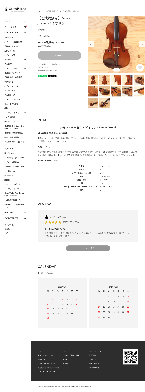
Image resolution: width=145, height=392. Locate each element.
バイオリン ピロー (11, 189)
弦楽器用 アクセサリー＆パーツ (15, 205)
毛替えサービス (10, 37)
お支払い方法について (46, 363)
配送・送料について (46, 355)
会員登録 (8, 229)
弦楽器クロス (9, 121)
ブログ (65, 351)
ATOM (65, 363)
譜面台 (7, 180)
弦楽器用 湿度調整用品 (13, 133)
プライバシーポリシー (46, 372)
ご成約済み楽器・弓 (12, 200)
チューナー (8, 175)
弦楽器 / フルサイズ (12, 73)
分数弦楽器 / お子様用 (13, 77)
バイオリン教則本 (11, 162)
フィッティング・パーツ (14, 158)
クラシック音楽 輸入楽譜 (14, 166)
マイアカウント (10, 225)
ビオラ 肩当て (10, 117)
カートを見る (15, 27)
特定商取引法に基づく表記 (48, 368)
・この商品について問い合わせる (49, 64)
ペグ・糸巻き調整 (11, 137)
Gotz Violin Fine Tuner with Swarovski (14, 194)
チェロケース (9, 95)
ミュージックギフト (12, 184)
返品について (43, 359)
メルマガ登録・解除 (71, 355)
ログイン (8, 233)
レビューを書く (88, 248)
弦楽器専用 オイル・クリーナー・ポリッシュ (15, 127)
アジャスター (9, 149)
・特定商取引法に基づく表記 (48, 70)
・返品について (43, 67)
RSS (65, 359)
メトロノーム (9, 171)
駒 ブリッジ (9, 153)
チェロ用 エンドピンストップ (15, 143)
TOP (39, 11)
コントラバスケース (12, 99)
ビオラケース (9, 90)
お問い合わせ (94, 368)
